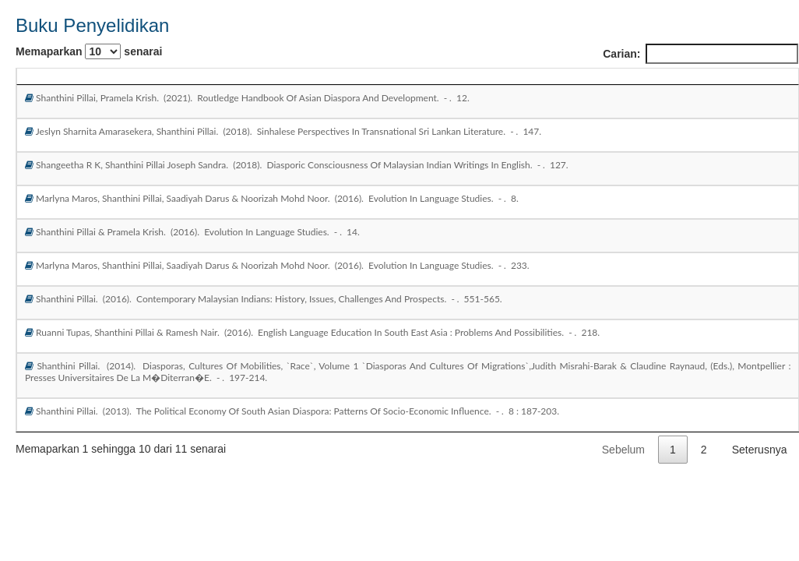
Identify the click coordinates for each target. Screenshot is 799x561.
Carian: (700, 54)
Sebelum (623, 449)
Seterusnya (759, 449)
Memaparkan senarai (89, 51)
